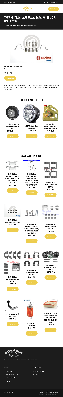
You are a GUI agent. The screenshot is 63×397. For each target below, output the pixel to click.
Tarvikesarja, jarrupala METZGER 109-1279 (31, 272)
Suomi (47, 2)
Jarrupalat (21, 66)
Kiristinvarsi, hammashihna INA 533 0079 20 (50, 267)
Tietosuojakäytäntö (45, 394)
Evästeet (55, 392)
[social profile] (16, 2)
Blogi (8, 381)
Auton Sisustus (11, 378)
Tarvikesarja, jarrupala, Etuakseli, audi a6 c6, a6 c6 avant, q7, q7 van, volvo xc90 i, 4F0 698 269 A (31, 228)
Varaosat (14, 66)
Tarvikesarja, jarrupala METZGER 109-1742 (50, 185)
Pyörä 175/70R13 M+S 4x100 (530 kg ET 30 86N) (12, 126)
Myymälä (53, 9)
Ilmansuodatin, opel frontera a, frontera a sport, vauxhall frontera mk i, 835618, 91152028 (50, 317)
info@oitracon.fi (54, 2)
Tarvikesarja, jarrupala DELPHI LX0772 (50, 226)
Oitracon (9, 371)
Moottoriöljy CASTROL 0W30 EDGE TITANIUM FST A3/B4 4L (50, 126)
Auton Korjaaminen (13, 374)
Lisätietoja (10, 78)
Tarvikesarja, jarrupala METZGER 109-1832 (12, 279)
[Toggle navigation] (6, 8)
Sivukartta (55, 394)
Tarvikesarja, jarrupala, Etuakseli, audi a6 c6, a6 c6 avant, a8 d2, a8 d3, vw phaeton (12, 178)
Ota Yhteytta (48, 392)
